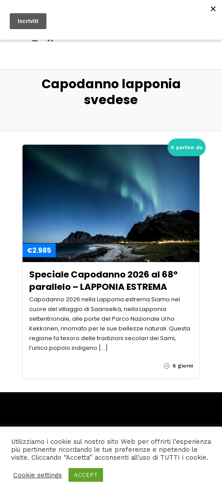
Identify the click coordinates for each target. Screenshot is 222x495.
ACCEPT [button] (86, 475)
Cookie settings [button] (37, 475)
